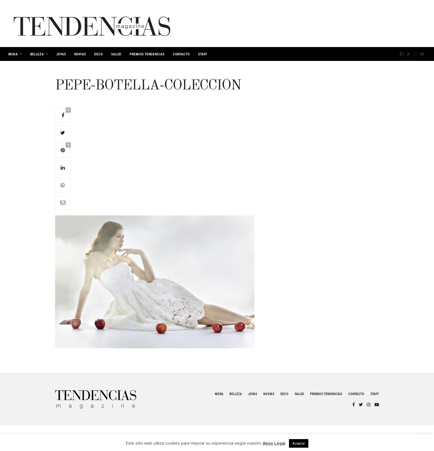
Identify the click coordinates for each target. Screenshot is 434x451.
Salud (116, 54)
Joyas (61, 54)
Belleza (37, 54)
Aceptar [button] (298, 443)
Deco (98, 54)
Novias (80, 54)
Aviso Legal (274, 443)
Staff (202, 54)
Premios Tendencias (147, 54)
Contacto (181, 54)
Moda (13, 54)
